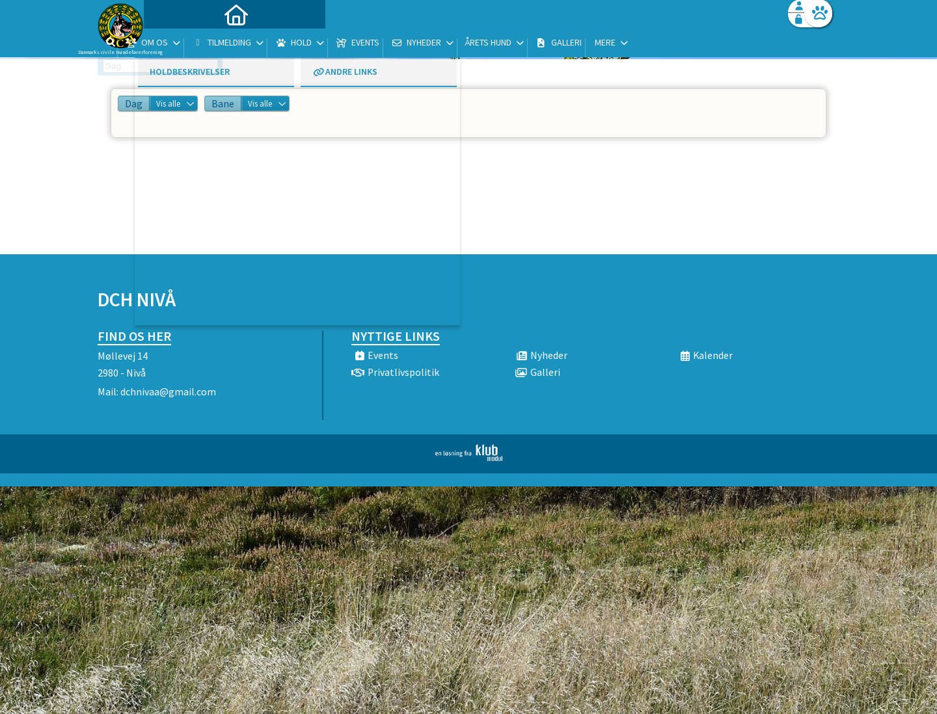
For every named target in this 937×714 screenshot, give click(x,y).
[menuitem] (178, 44)
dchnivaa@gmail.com (168, 391)
